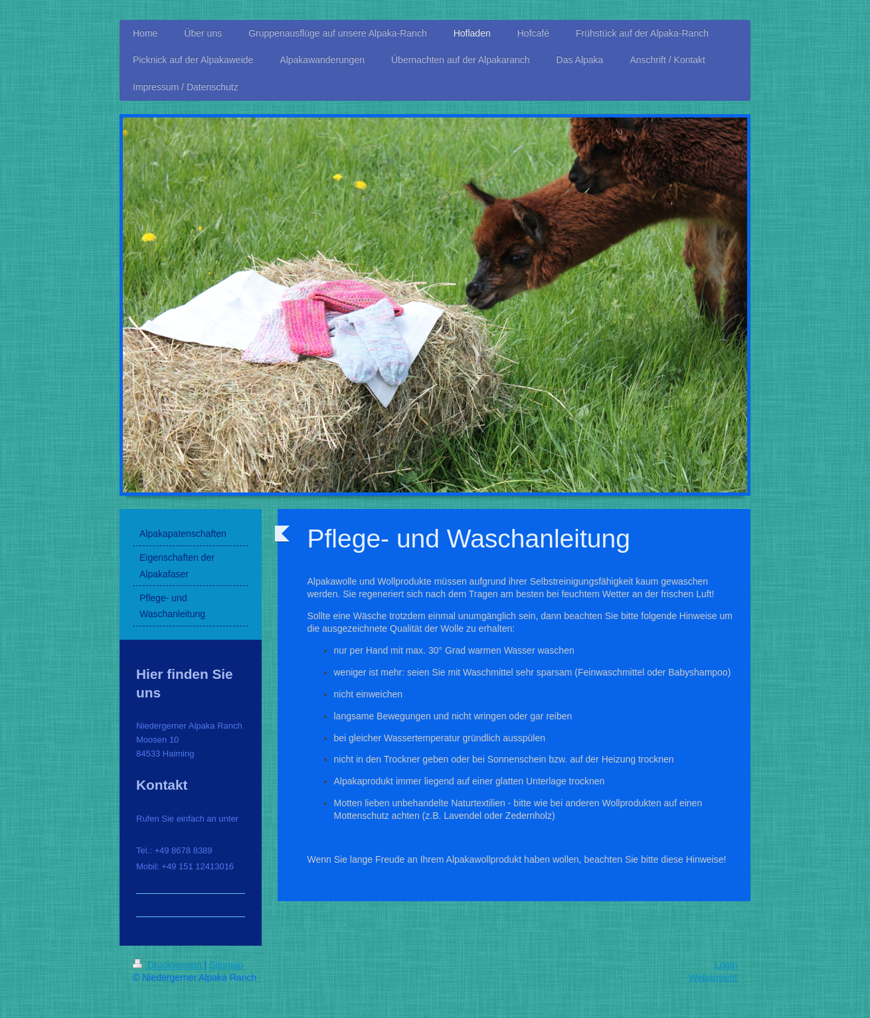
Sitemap (226, 965)
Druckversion (168, 965)
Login (726, 965)
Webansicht (713, 977)
